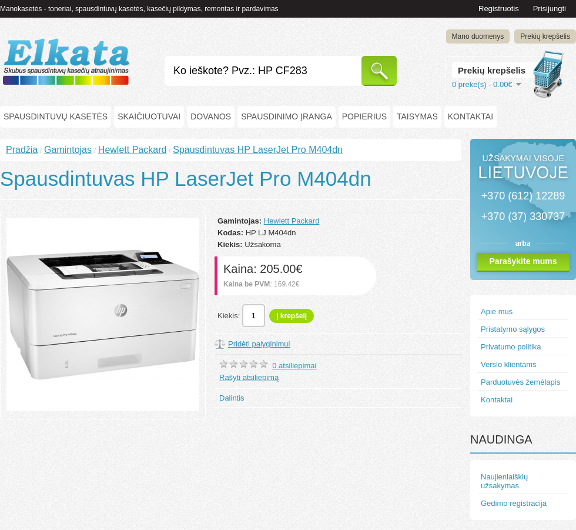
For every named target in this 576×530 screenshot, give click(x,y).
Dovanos (210, 116)
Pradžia (22, 150)
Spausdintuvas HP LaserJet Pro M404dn (258, 150)
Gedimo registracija (514, 503)
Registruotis (498, 8)
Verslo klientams (509, 364)
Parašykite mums (523, 261)
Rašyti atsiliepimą (249, 377)
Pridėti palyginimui (259, 343)
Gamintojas (68, 150)
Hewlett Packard (132, 150)
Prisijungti (549, 8)
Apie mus (497, 311)
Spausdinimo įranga (286, 116)
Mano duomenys (478, 36)
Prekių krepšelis (545, 36)
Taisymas (417, 116)
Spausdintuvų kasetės (56, 116)
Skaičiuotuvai (149, 116)
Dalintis (232, 398)
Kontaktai (470, 116)
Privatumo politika (511, 346)
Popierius (364, 116)
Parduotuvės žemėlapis (520, 382)
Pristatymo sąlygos (513, 329)
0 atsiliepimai (294, 365)
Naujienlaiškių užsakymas (504, 481)
